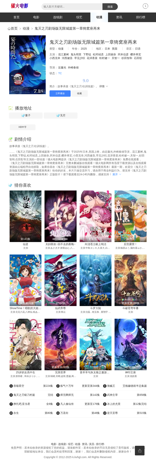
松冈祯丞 (98, 54)
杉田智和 (126, 58)
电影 (36, 17)
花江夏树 (63, 54)
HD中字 (22, 127)
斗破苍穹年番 (130, 308)
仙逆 (25, 244)
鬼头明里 (76, 54)
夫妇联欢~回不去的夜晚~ (60, 244)
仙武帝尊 (60, 308)
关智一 (116, 58)
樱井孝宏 (135, 54)
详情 (103, 86)
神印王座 (130, 372)
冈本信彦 (123, 54)
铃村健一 (104, 58)
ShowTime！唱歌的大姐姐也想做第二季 (33, 308)
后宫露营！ (130, 244)
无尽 (60, 115)
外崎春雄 (73, 67)
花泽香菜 (92, 58)
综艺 (79, 17)
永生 (31, 412)
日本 (107, 48)
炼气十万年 (78, 385)
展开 (117, 174)
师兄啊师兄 (78, 394)
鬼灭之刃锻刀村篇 (31, 394)
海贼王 (125, 385)
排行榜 (140, 17)
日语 (137, 48)
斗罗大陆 (95, 308)
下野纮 (87, 54)
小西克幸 (55, 58)
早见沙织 (79, 58)
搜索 (110, 6)
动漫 (99, 17)
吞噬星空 (31, 385)
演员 (91, 444)
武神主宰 (125, 394)
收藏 (79, 93)
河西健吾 (67, 58)
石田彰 (138, 58)
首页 (16, 17)
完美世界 (60, 372)
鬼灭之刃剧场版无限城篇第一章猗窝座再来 (67, 28)
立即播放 (60, 93)
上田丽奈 (110, 54)
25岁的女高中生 (25, 372)
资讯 (119, 17)
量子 (26, 115)
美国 (114, 48)
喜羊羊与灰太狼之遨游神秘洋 (97, 372)
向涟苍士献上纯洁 (95, 244)
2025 (84, 48)
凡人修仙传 (78, 403)
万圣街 (78, 412)
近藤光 (62, 67)
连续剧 (57, 17)
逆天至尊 (125, 412)
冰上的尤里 (125, 403)
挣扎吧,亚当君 (31, 403)
